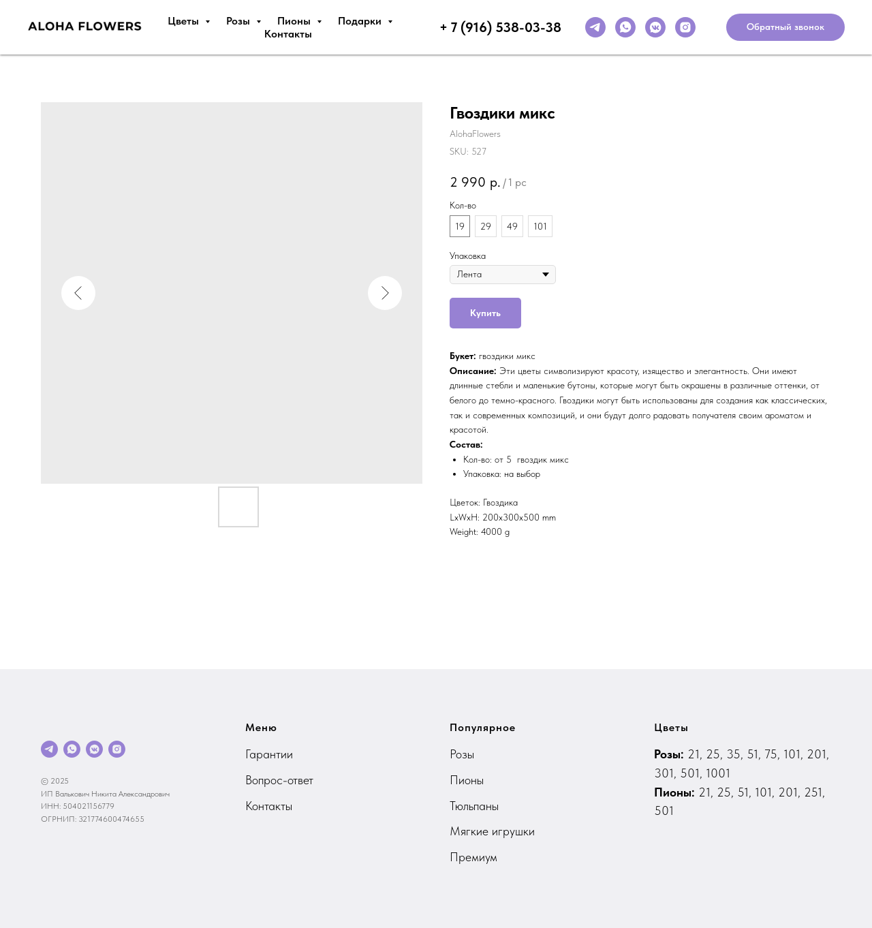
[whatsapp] (625, 27)
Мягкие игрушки (492, 831)
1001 (718, 773)
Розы (239, 20)
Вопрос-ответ (279, 780)
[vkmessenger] (655, 27)
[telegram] (595, 27)
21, (696, 754)
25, (716, 754)
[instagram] (685, 27)
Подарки (361, 20)
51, (755, 754)
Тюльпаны (474, 806)
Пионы (295, 20)
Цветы (185, 20)
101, (795, 754)
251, (814, 792)
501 (664, 810)
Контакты (288, 33)
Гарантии (269, 754)
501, (693, 773)
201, (818, 754)
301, (667, 773)
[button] (785, 27)
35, (736, 754)
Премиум (473, 857)
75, (773, 754)
